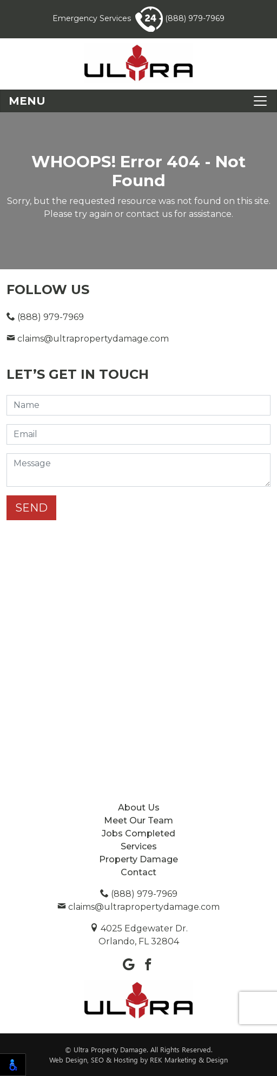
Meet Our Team (138, 820)
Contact (138, 872)
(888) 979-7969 (180, 18)
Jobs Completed (138, 833)
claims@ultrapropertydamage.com (87, 338)
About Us (139, 807)
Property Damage (138, 859)
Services (139, 846)
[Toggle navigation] (138, 101)
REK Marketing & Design (189, 1059)
